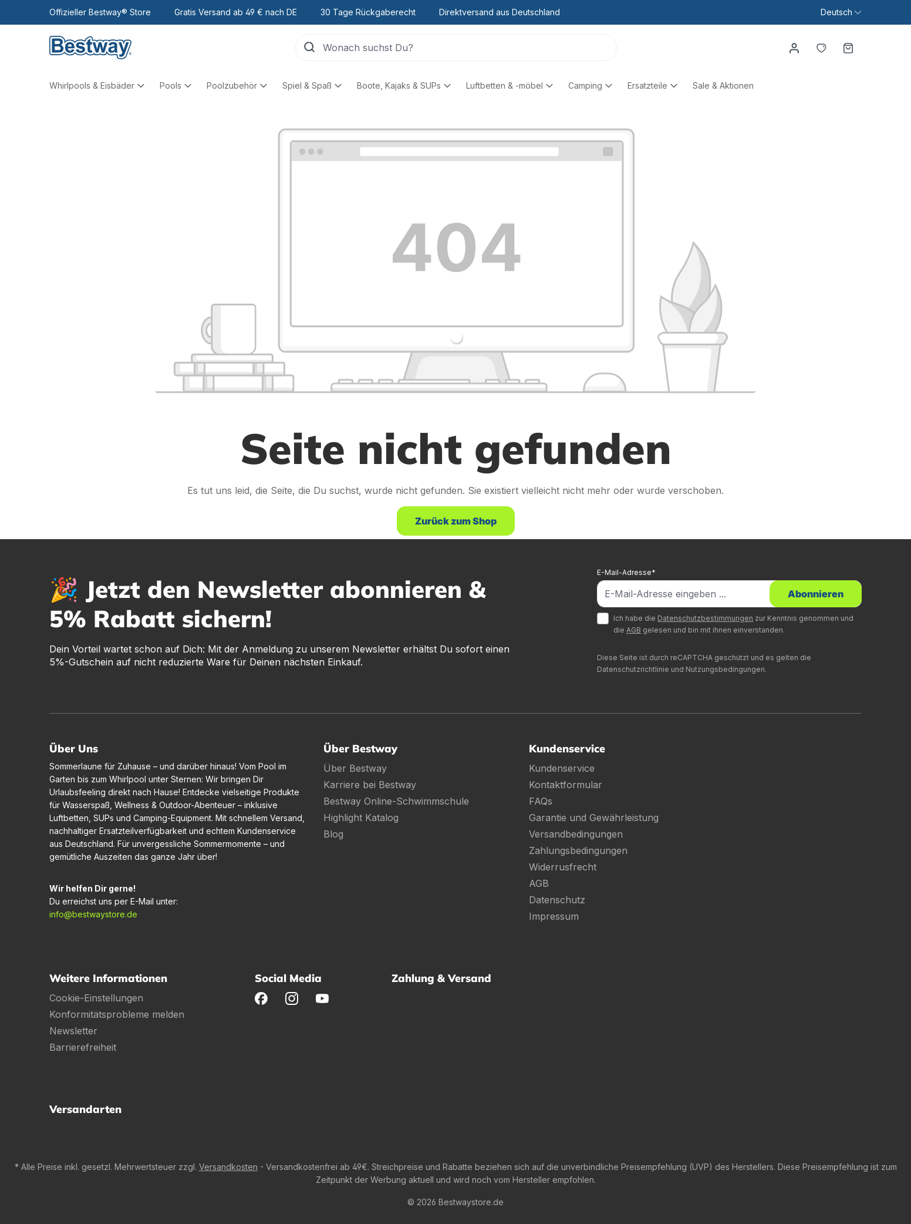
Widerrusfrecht (562, 867)
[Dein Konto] (794, 47)
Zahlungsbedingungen (578, 850)
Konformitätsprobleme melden (116, 1014)
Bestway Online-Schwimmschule (396, 801)
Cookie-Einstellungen (96, 998)
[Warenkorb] (848, 47)
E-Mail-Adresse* (626, 572)
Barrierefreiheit (82, 1047)
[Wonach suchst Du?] (469, 47)
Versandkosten (228, 1167)
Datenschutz (557, 900)
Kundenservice (562, 768)
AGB (633, 630)
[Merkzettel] (821, 47)
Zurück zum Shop (456, 521)
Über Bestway (355, 768)
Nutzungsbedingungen (725, 669)
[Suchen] (309, 47)
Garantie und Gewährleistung (594, 817)
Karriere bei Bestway (369, 785)
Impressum (554, 916)
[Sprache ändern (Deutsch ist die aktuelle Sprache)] (841, 12)
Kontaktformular (565, 785)
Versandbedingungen (576, 834)
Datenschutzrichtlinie (633, 669)
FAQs (540, 801)
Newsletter (73, 1031)
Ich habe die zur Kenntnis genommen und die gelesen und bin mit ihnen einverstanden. (733, 624)
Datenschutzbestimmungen (705, 618)
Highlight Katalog (361, 817)
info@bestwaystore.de (93, 914)
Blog (333, 834)
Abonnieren (815, 594)
